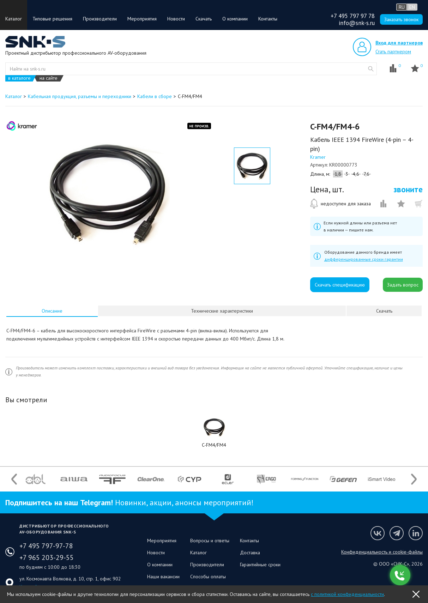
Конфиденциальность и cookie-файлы (382, 552)
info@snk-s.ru (357, 23)
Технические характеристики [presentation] (222, 311)
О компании (235, 19)
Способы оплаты (208, 576)
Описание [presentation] (52, 311)
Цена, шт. (327, 189)
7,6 (366, 174)
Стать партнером (393, 51)
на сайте (49, 78)
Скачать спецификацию (340, 285)
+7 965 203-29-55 (46, 557)
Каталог (13, 19)
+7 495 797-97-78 (46, 545)
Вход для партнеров (399, 43)
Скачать (203, 19)
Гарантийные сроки (260, 564)
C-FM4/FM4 (214, 445)
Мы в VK (377, 533)
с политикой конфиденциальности (347, 594)
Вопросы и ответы (209, 540)
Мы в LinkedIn (416, 533)
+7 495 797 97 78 (353, 16)
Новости (176, 19)
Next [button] (414, 479)
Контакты (267, 19)
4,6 (355, 174)
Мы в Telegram (397, 533)
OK (416, 594)
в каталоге (19, 78)
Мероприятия (142, 19)
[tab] (52, 311)
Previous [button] (14, 479)
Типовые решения (52, 19)
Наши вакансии (163, 576)
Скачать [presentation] (384, 311)
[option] (107, 193)
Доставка (250, 552)
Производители (100, 19)
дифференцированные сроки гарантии (363, 259)
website (370, 68)
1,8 (337, 174)
